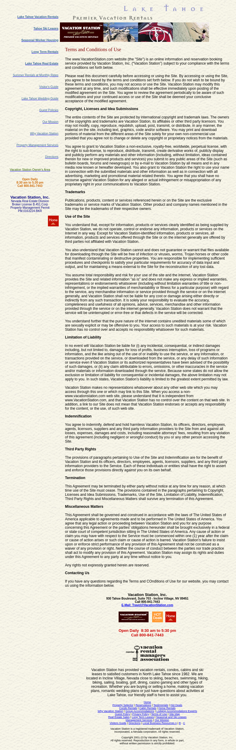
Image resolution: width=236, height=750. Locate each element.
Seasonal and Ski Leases (171, 717)
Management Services (139, 720)
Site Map (174, 714)
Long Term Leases (143, 717)
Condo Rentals (128, 708)
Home (147, 702)
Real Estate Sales (119, 717)
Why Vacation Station (110, 711)
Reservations (143, 705)
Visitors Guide (118, 723)
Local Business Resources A (160, 723)
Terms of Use (159, 714)
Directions (134, 723)
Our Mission (162, 720)
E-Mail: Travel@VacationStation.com (147, 605)
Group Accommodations (139, 711)
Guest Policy (122, 714)
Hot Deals (176, 705)
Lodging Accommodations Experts (176, 711)
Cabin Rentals (147, 708)
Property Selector (123, 705)
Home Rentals (167, 708)
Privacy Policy (140, 714)
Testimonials (160, 705)
